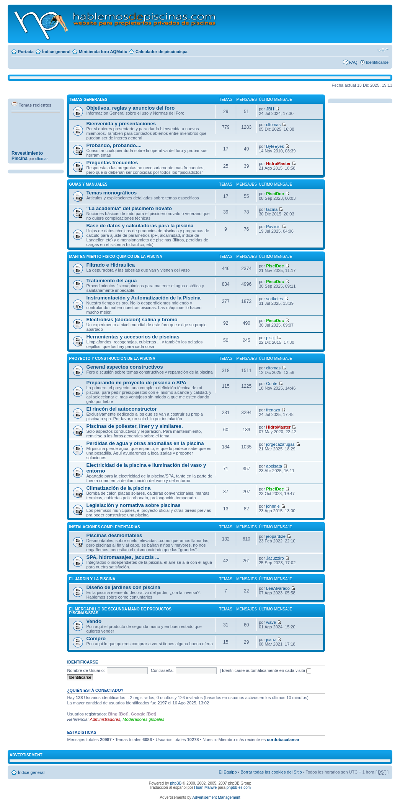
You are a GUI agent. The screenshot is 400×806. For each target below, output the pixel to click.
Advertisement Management (216, 797)
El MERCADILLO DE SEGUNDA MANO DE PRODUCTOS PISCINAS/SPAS (120, 611)
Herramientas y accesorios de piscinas (132, 337)
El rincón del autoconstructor (121, 409)
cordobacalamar (283, 739)
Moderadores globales (143, 719)
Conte (271, 383)
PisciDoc (275, 193)
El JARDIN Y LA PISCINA (92, 579)
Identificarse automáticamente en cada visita (266, 670)
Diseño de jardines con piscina (123, 587)
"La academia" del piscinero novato (129, 208)
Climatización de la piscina (118, 488)
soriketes (274, 298)
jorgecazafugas (280, 444)
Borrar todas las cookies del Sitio (271, 772)
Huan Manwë (205, 787)
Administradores (105, 719)
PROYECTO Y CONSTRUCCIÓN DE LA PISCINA (112, 358)
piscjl (270, 337)
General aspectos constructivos (124, 367)
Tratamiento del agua (111, 280)
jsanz (271, 639)
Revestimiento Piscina (27, 158)
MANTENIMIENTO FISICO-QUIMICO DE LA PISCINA (115, 256)
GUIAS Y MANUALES (88, 184)
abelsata (274, 466)
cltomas (273, 124)
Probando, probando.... (113, 145)
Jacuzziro (275, 558)
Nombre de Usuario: (85, 670)
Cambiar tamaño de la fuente (383, 50)
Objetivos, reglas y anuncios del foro (130, 108)
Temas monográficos (111, 193)
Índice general (56, 51)
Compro (96, 638)
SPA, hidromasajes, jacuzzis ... (122, 557)
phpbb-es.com (239, 787)
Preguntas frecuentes (112, 162)
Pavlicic (273, 226)
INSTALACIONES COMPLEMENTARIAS (104, 527)
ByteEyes (275, 146)
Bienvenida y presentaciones (121, 123)
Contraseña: (162, 670)
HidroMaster (278, 163)
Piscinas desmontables (114, 535)
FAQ (353, 62)
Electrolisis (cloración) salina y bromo (131, 319)
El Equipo (228, 772)
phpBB (175, 783)
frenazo (273, 410)
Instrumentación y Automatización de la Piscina (143, 298)
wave (271, 622)
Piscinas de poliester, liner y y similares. (134, 426)
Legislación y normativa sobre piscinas (133, 505)
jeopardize (276, 536)
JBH (270, 109)
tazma (272, 209)
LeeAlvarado (278, 588)
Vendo (93, 621)
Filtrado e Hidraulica (110, 265)
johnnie (272, 506)
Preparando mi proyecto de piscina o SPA (136, 382)
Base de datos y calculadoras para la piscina (139, 225)
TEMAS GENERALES (88, 99)
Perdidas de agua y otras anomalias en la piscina (145, 443)
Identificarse (377, 62)
